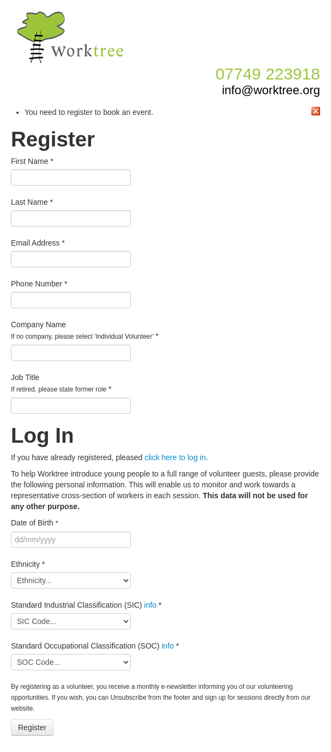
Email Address (38, 243)
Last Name (32, 202)
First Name (32, 161)
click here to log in (175, 457)
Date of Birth (34, 522)
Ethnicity (28, 564)
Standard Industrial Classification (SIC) (86, 605)
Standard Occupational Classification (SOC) (95, 645)
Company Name (85, 330)
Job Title (61, 383)
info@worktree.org (271, 90)
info (150, 605)
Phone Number (39, 283)
